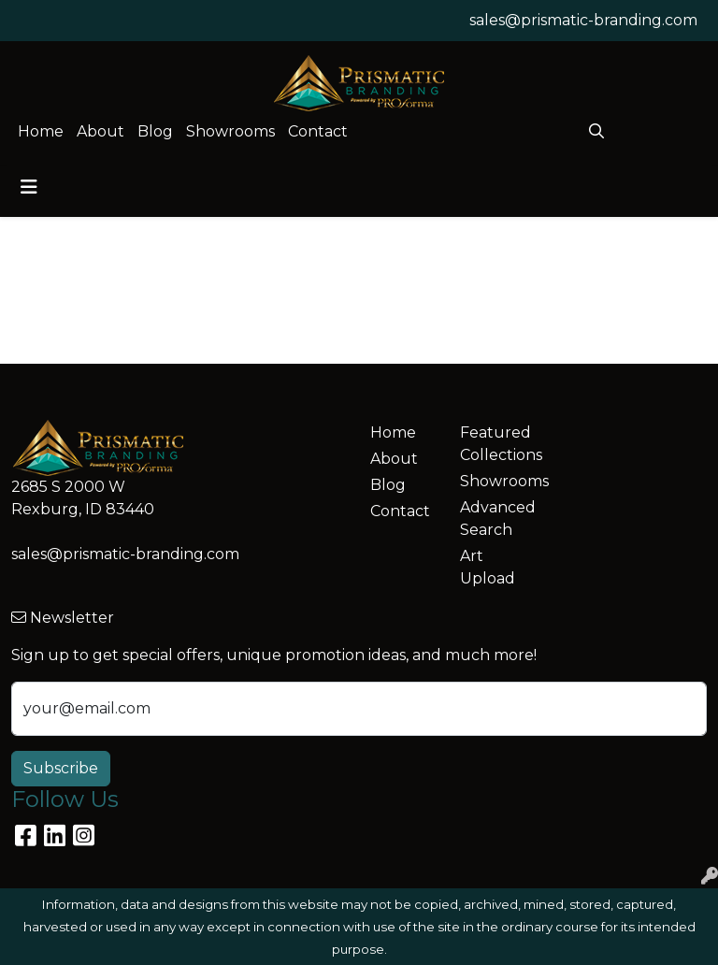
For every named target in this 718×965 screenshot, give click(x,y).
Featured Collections (493, 444)
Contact (318, 131)
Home (41, 131)
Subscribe (60, 768)
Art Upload (487, 567)
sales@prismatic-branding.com (583, 20)
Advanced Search (493, 518)
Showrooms (230, 131)
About (100, 131)
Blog (155, 131)
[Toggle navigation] (29, 187)
